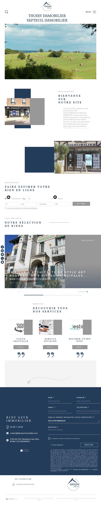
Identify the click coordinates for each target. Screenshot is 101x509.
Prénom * (81, 398)
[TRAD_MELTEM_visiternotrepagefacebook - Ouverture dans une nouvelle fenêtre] (2, 247)
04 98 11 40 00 (16, 427)
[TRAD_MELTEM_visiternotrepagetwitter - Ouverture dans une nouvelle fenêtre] (2, 258)
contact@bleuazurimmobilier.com (24, 433)
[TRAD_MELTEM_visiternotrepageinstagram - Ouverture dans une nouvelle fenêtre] (2, 250)
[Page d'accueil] (47, 6)
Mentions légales (69, 498)
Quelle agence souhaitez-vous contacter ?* (71, 417)
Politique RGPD (91, 498)
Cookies (75, 499)
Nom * (51, 398)
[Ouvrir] (6, 12)
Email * (51, 407)
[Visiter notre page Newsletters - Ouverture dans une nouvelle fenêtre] (2, 262)
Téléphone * (83, 407)
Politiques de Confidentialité (80, 469)
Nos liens (82, 498)
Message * (53, 427)
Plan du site (59, 498)
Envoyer (89, 445)
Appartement (13, 199)
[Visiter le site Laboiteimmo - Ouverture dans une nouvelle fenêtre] (12, 499)
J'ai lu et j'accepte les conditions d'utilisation (22, 208)
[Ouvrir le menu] (91, 12)
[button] (86, 292)
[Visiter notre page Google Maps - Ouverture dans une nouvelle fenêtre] (2, 254)
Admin (77, 498)
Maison (58, 199)
